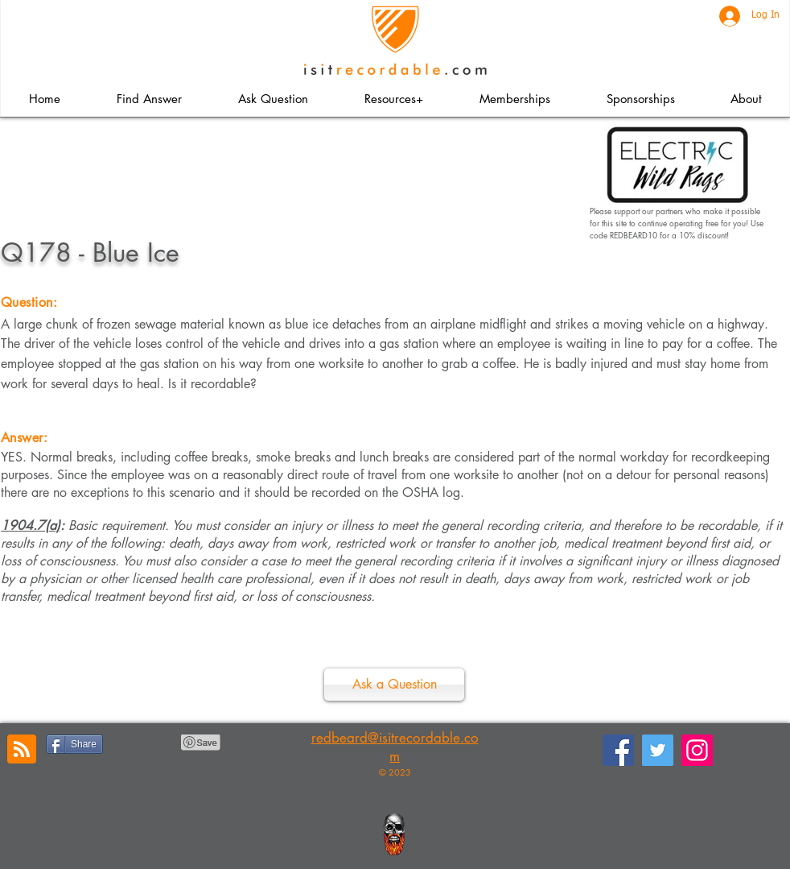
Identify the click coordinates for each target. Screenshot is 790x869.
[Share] (74, 744)
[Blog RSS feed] (21, 750)
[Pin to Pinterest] (201, 743)
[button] (393, 99)
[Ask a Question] (394, 684)
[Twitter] (657, 750)
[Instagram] (697, 750)
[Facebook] (618, 750)
